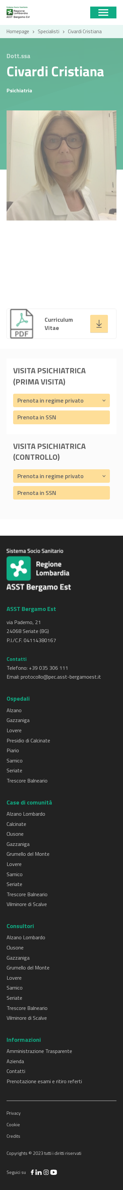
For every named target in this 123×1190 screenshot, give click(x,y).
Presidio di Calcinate (28, 740)
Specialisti (48, 31)
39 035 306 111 (50, 668)
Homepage (18, 31)
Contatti (16, 1071)
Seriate (14, 770)
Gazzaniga (18, 720)
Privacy (14, 1112)
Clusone (15, 834)
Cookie (13, 1124)
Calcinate (16, 824)
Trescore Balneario (27, 780)
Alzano (14, 710)
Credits (13, 1135)
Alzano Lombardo (26, 814)
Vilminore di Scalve (27, 904)
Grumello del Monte (28, 854)
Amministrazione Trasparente (39, 1051)
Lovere (14, 730)
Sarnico (15, 760)
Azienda (15, 1061)
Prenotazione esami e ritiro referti (44, 1081)
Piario (13, 750)
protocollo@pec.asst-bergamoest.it (61, 677)
